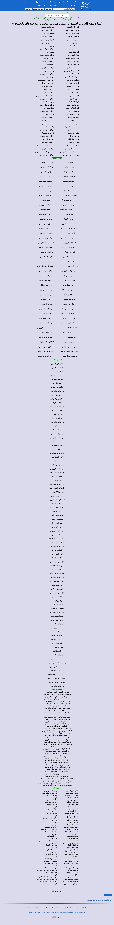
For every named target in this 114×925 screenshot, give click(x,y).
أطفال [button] (50, 5)
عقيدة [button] (43, 2)
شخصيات (48, 907)
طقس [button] (49, 2)
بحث (79, 907)
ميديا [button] (55, 5)
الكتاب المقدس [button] (63, 2)
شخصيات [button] (74, 5)
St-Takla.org (44, 12)
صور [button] (61, 5)
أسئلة (63, 907)
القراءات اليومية (71, 907)
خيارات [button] (38, 6)
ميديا (34, 907)
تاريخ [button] (37, 2)
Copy (54, 917)
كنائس (45, 907)
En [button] (44, 5)
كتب (52, 907)
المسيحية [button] (73, 2)
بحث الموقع (48, 9)
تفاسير (76, 907)
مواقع (29, 907)
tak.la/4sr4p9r (57, 921)
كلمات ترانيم (38, 907)
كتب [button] (55, 2)
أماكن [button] (66, 5)
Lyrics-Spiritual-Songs (52, 12)
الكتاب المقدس (83, 907)
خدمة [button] (26, 2)
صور (31, 907)
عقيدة (57, 907)
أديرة (42, 907)
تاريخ (54, 907)
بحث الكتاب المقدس (38, 9)
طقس (60, 907)
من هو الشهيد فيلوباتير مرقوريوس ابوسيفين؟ (98, 900)
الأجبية (66, 907)
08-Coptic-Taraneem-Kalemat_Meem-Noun (64, 12)
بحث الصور (28, 9)
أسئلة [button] (32, 2)
